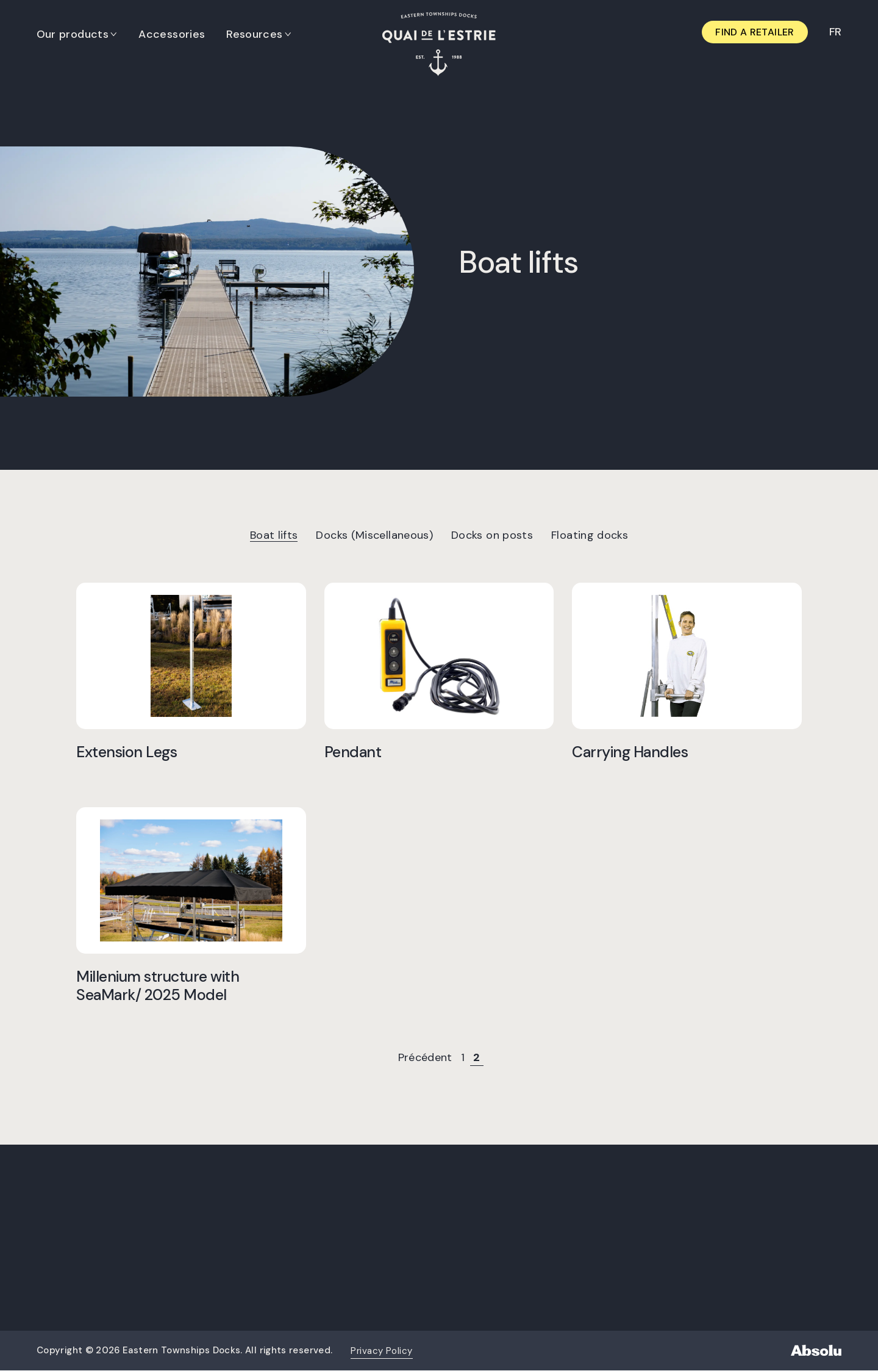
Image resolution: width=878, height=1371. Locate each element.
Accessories (172, 34)
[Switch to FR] (835, 32)
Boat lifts (274, 535)
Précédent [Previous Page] (425, 1057)
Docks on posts (492, 535)
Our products (73, 34)
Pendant (353, 751)
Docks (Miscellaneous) (374, 535)
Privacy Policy (381, 1351)
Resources (255, 34)
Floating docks (589, 535)
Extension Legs (126, 751)
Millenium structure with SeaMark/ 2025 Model (157, 985)
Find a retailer (754, 32)
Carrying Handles (630, 751)
